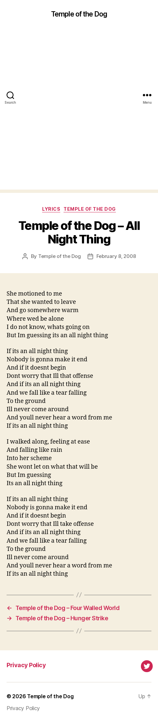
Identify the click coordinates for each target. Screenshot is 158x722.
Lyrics (51, 209)
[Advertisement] (79, 110)
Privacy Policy (26, 665)
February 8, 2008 (116, 256)
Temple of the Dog (79, 14)
